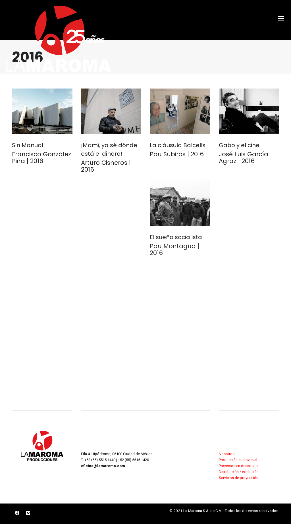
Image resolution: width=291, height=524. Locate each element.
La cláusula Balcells (177, 145)
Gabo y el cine (239, 145)
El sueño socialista (176, 237)
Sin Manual (27, 145)
